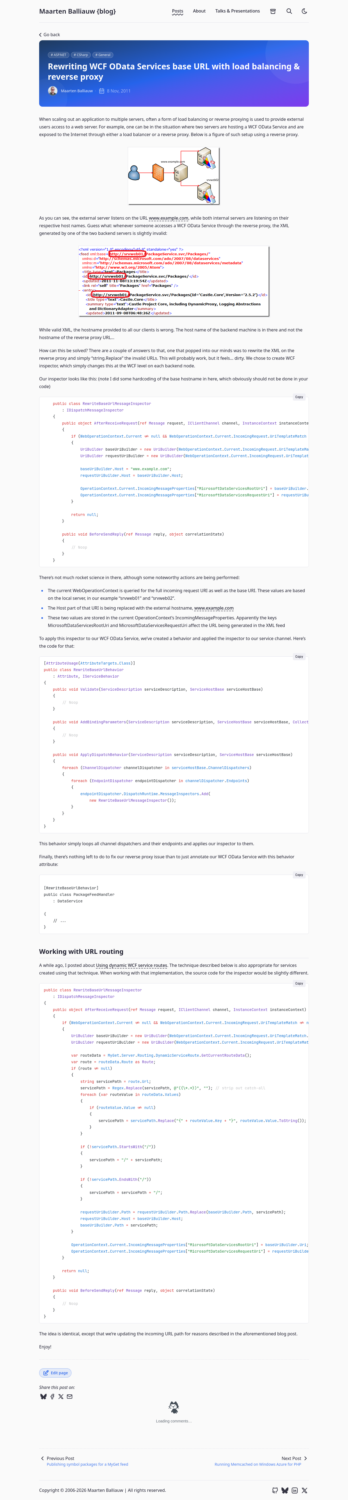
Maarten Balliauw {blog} (77, 11)
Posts (177, 11)
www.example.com (168, 218)
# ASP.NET (58, 55)
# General (102, 55)
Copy (299, 397)
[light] (304, 11)
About (199, 11)
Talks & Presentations (237, 11)
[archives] (273, 11)
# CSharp (81, 55)
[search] (289, 11)
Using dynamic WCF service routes (131, 965)
